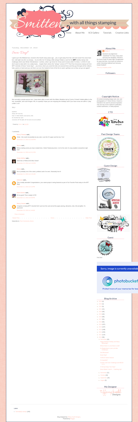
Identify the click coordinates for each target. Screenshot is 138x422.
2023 (100, 304)
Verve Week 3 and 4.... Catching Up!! (111, 369)
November (103, 372)
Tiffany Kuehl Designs (74, 417)
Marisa (19, 145)
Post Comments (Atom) (27, 221)
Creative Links (122, 32)
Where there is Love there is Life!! (110, 346)
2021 (100, 309)
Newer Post (15, 218)
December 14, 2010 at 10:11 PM (26, 152)
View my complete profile (104, 67)
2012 (100, 332)
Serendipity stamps (21, 411)
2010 (100, 337)
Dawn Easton (21, 192)
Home (68, 32)
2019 (100, 314)
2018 (100, 317)
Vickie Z (107, 51)
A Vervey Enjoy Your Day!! (107, 367)
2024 (100, 301)
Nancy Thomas (21, 134)
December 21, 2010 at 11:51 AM (26, 174)
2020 (100, 311)
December (103, 339)
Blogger (72, 418)
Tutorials (107, 32)
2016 (100, 322)
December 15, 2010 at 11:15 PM (26, 163)
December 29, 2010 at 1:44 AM (26, 210)
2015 (100, 324)
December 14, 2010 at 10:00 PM (26, 139)
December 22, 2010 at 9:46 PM (26, 197)
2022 (100, 306)
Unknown (20, 180)
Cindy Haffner (21, 158)
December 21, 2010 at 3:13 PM (26, 187)
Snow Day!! (103, 355)
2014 (100, 327)
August (102, 380)
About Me (80, 32)
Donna (19, 169)
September (103, 378)
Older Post (88, 218)
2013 (100, 329)
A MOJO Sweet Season (107, 357)
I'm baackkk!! (104, 360)
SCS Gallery (93, 32)
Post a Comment (19, 214)
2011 (100, 334)
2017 (100, 319)
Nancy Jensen (21, 203)
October (102, 375)
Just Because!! (104, 352)
